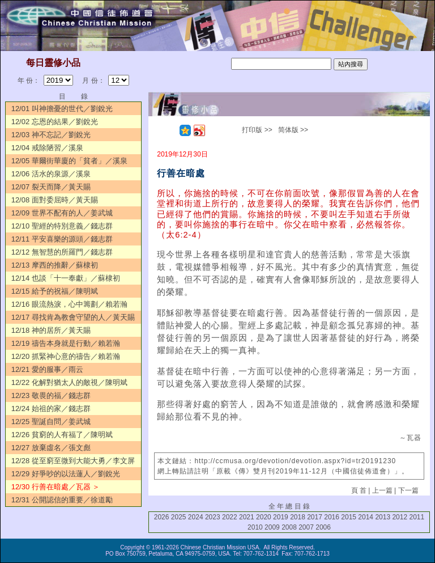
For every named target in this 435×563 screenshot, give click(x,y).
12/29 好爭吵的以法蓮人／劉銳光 (65, 473)
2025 (178, 517)
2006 (323, 527)
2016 (331, 517)
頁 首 (358, 490)
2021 (246, 517)
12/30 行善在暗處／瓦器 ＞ (55, 486)
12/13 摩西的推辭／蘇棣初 (54, 265)
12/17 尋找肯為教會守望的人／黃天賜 (73, 317)
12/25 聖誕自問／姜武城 (51, 421)
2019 (280, 517)
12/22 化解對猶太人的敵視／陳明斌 (69, 382)
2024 (195, 517)
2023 (212, 517)
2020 (263, 517)
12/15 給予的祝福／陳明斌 (54, 291)
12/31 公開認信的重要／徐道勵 (62, 500)
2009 (272, 527)
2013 (382, 517)
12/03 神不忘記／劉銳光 (51, 134)
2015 (348, 517)
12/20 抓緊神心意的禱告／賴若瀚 (65, 356)
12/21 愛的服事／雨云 (47, 369)
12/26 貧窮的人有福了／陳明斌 (62, 434)
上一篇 (382, 490)
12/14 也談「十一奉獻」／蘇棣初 (65, 278)
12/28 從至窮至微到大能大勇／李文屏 (73, 460)
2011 (416, 517)
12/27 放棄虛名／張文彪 (51, 447)
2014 (365, 517)
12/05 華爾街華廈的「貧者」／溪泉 (69, 160)
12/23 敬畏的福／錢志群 (51, 395)
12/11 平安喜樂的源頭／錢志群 (62, 239)
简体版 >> (293, 130)
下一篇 (408, 490)
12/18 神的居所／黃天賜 (51, 330)
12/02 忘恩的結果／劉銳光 (54, 121)
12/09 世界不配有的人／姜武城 (62, 213)
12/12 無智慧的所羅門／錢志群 (62, 252)
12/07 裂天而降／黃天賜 (51, 187)
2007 (306, 527)
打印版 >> (257, 130)
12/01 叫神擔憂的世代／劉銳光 (62, 108)
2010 (255, 527)
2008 (289, 527)
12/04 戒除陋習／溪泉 (47, 147)
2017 (314, 517)
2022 (229, 517)
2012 (399, 517)
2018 (297, 517)
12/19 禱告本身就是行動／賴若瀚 (65, 343)
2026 (161, 517)
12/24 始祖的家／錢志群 (51, 408)
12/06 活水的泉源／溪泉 (51, 174)
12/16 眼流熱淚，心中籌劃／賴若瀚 (69, 304)
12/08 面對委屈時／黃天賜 (54, 200)
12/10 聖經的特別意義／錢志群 (62, 226)
